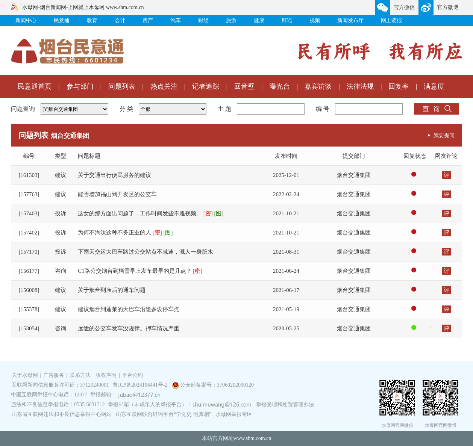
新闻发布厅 (350, 20)
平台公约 (132, 375)
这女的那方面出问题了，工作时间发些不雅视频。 (151, 213)
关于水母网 (25, 375)
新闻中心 (25, 20)
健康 (259, 20)
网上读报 (391, 20)
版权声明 (106, 375)
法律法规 (360, 86)
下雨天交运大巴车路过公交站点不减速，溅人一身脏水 (145, 252)
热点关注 (163, 86)
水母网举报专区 (233, 414)
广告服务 (53, 375)
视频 (314, 20)
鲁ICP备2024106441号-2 (141, 385)
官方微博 (447, 7)
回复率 (398, 86)
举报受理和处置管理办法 (285, 404)
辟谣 (287, 20)
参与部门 (80, 86)
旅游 (231, 20)
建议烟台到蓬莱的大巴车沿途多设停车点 (128, 309)
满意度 (434, 86)
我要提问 (444, 135)
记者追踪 (205, 86)
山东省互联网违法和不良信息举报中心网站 (62, 414)
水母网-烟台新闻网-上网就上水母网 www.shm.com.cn (83, 7)
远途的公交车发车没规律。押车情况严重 (128, 328)
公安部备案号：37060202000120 (217, 385)
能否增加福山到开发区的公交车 (117, 194)
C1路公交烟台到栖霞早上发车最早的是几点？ (140, 271)
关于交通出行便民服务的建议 (114, 175)
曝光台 (280, 86)
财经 (203, 20)
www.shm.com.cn (252, 438)
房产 (148, 20)
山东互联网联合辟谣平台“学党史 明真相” (163, 414)
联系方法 (80, 375)
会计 (120, 20)
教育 (92, 20)
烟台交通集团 (354, 175)
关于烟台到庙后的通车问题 (112, 290)
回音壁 (244, 86)
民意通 (62, 20)
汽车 (175, 20)
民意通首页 (35, 86)
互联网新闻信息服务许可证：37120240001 (60, 385)
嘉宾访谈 (318, 86)
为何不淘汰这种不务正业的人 (125, 233)
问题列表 (121, 86)
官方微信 (404, 7)
